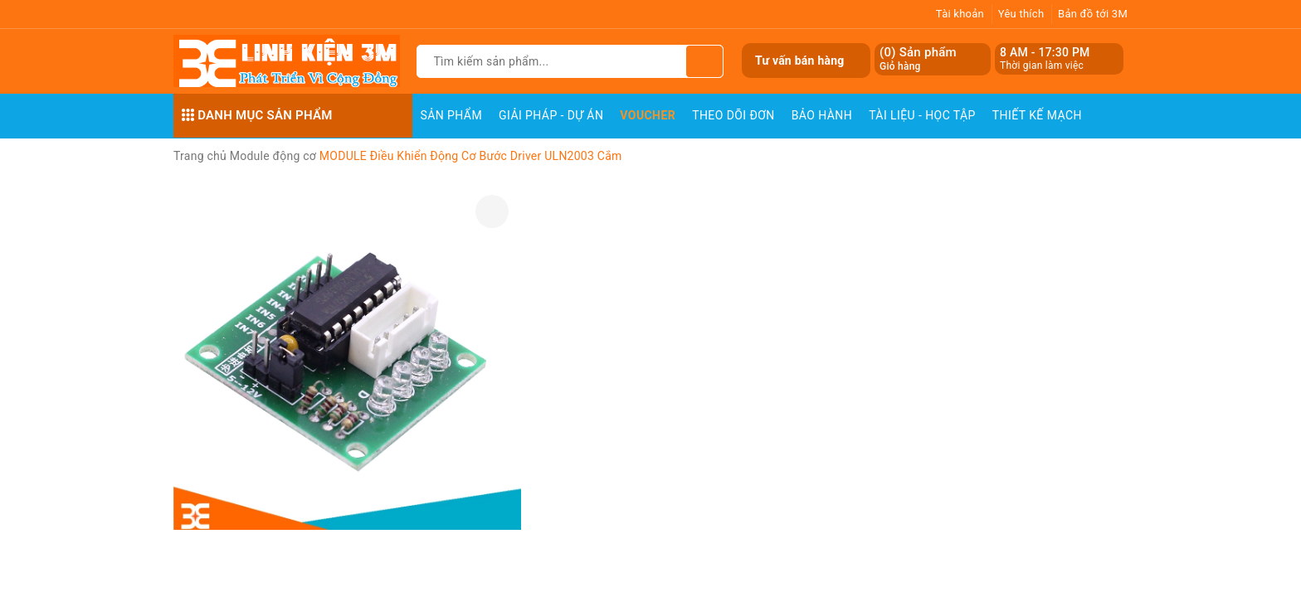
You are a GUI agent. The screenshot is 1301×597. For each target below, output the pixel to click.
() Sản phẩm (918, 59)
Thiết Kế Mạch (1037, 115)
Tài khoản (960, 13)
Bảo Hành (822, 115)
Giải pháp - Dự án (551, 115)
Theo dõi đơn (733, 115)
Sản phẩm (452, 115)
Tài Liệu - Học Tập (922, 115)
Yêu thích (1021, 13)
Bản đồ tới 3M (1093, 13)
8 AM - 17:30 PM (1045, 52)
